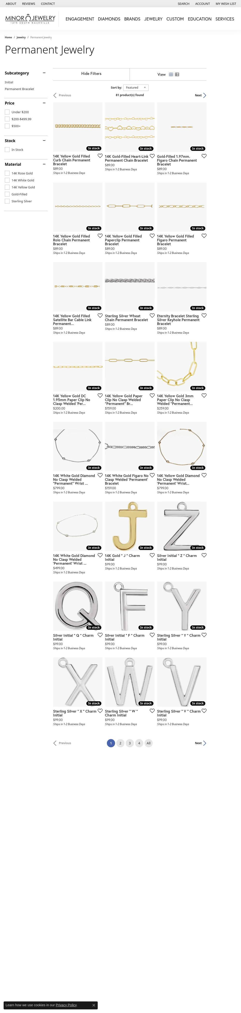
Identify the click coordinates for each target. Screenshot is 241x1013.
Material (13, 164)
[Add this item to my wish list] (108, 165)
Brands (132, 19)
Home (8, 37)
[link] (10, 3)
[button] (183, 3)
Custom (175, 19)
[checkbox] (17, 112)
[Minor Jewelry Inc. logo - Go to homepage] (30, 19)
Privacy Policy (66, 1005)
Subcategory (17, 73)
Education (200, 19)
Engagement (80, 19)
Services (224, 19)
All (163, 810)
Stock (10, 141)
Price (9, 103)
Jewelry (153, 19)
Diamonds (109, 19)
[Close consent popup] (93, 1005)
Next (228, 95)
